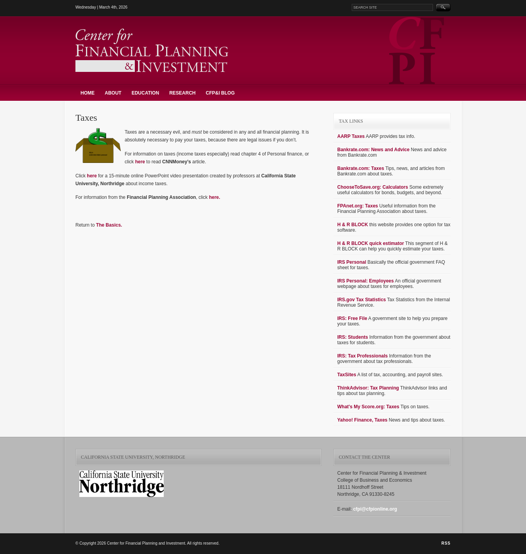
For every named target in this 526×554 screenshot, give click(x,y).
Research (182, 93)
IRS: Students (352, 337)
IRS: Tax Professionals (362, 356)
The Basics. (109, 225)
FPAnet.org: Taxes (357, 206)
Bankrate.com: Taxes (360, 168)
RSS (446, 543)
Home (88, 93)
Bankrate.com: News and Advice (373, 149)
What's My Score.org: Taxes (368, 406)
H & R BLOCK (352, 224)
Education (145, 93)
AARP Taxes (351, 136)
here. (214, 197)
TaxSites (346, 374)
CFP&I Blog (220, 93)
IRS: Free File (352, 318)
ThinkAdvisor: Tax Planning (368, 388)
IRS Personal (351, 262)
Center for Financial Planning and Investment (151, 50)
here (140, 161)
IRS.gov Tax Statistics (361, 299)
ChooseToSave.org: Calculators (372, 187)
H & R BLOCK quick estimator (370, 243)
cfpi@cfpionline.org (375, 509)
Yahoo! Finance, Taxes (362, 420)
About (113, 93)
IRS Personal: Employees (365, 281)
